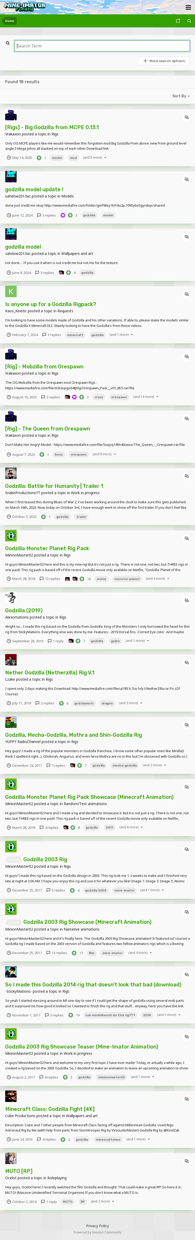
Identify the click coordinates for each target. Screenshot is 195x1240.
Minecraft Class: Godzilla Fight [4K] (50, 1109)
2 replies (44, 703)
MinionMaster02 (19, 555)
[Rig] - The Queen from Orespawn (47, 429)
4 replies (48, 827)
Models (67, 196)
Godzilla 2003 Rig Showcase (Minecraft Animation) (87, 922)
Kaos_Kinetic (16, 310)
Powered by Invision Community (97, 1232)
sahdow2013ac (18, 196)
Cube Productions (20, 1115)
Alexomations (17, 617)
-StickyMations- (18, 991)
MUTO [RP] (18, 1171)
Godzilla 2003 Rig (45, 859)
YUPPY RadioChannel (23, 741)
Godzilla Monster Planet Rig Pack (47, 548)
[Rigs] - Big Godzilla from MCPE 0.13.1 (52, 127)
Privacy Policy (97, 1225)
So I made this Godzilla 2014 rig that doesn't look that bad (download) (93, 984)
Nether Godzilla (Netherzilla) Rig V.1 (49, 672)
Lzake (10, 679)
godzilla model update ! (34, 189)
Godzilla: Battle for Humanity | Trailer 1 (54, 486)
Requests (65, 310)
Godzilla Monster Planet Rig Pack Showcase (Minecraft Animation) (89, 797)
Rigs (54, 133)
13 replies (49, 578)
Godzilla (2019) (24, 610)
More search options (164, 60)
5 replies (55, 890)
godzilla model (23, 247)
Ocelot (11, 1177)
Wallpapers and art (77, 253)
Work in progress (85, 492)
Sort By (181, 96)
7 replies (55, 765)
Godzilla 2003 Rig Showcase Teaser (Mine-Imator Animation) (81, 1047)
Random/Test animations (85, 803)
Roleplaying (57, 1177)
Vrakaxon (13, 133)
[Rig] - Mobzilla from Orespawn (44, 366)
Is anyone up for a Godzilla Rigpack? (50, 304)
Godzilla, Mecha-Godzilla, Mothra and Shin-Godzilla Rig (73, 735)
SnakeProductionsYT (22, 492)
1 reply (55, 641)
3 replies (46, 215)
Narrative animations (82, 929)
